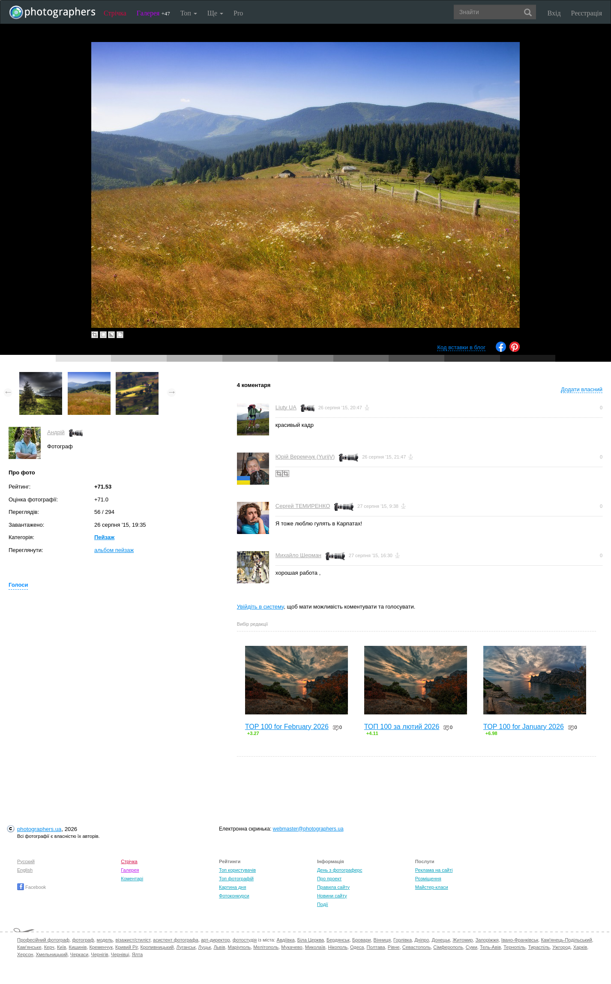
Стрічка (115, 13)
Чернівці (120, 954)
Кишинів (78, 947)
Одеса (357, 947)
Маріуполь (239, 947)
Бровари (361, 939)
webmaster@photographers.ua (308, 829)
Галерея (153, 13)
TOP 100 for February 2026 (287, 726)
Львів (219, 947)
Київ (61, 947)
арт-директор (215, 939)
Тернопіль (514, 947)
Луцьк (204, 947)
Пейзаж (104, 537)
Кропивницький (157, 947)
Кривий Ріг (126, 947)
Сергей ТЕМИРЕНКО (303, 506)
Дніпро (421, 939)
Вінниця (382, 939)
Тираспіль (539, 947)
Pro (238, 13)
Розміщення (428, 878)
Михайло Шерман (298, 555)
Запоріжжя (487, 939)
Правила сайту (333, 887)
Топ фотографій (236, 878)
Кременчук (101, 947)
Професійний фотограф (43, 939)
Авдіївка (286, 939)
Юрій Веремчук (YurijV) (305, 456)
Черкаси (79, 954)
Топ (188, 13)
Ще (215, 13)
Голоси (18, 585)
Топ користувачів (237, 870)
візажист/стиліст (132, 939)
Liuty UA (286, 407)
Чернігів (99, 954)
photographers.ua (39, 829)
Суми (471, 947)
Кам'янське (29, 947)
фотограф (83, 939)
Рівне (394, 947)
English (25, 870)
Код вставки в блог (461, 347)
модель (105, 939)
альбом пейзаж (114, 550)
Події (322, 904)
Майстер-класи (431, 887)
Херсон (25, 954)
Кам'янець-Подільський (566, 939)
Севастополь (416, 947)
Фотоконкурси (234, 895)
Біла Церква (310, 939)
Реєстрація (586, 13)
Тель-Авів (490, 947)
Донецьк (440, 939)
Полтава (376, 947)
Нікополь (337, 947)
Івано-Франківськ (519, 939)
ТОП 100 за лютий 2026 (402, 726)
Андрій (56, 432)
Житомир (462, 939)
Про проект (329, 878)
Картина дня (232, 887)
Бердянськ (338, 939)
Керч (49, 947)
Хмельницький (52, 954)
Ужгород (561, 947)
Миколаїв (315, 947)
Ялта (137, 954)
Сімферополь (448, 947)
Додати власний (581, 389)
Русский (26, 861)
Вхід (554, 13)
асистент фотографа (175, 939)
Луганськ (186, 947)
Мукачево (291, 947)
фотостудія (245, 939)
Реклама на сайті (434, 870)
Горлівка (402, 939)
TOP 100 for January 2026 (523, 726)
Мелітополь (266, 947)
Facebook (31, 887)
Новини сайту (332, 895)
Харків (580, 947)
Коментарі (132, 878)
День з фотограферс (339, 870)
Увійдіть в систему (260, 606)
